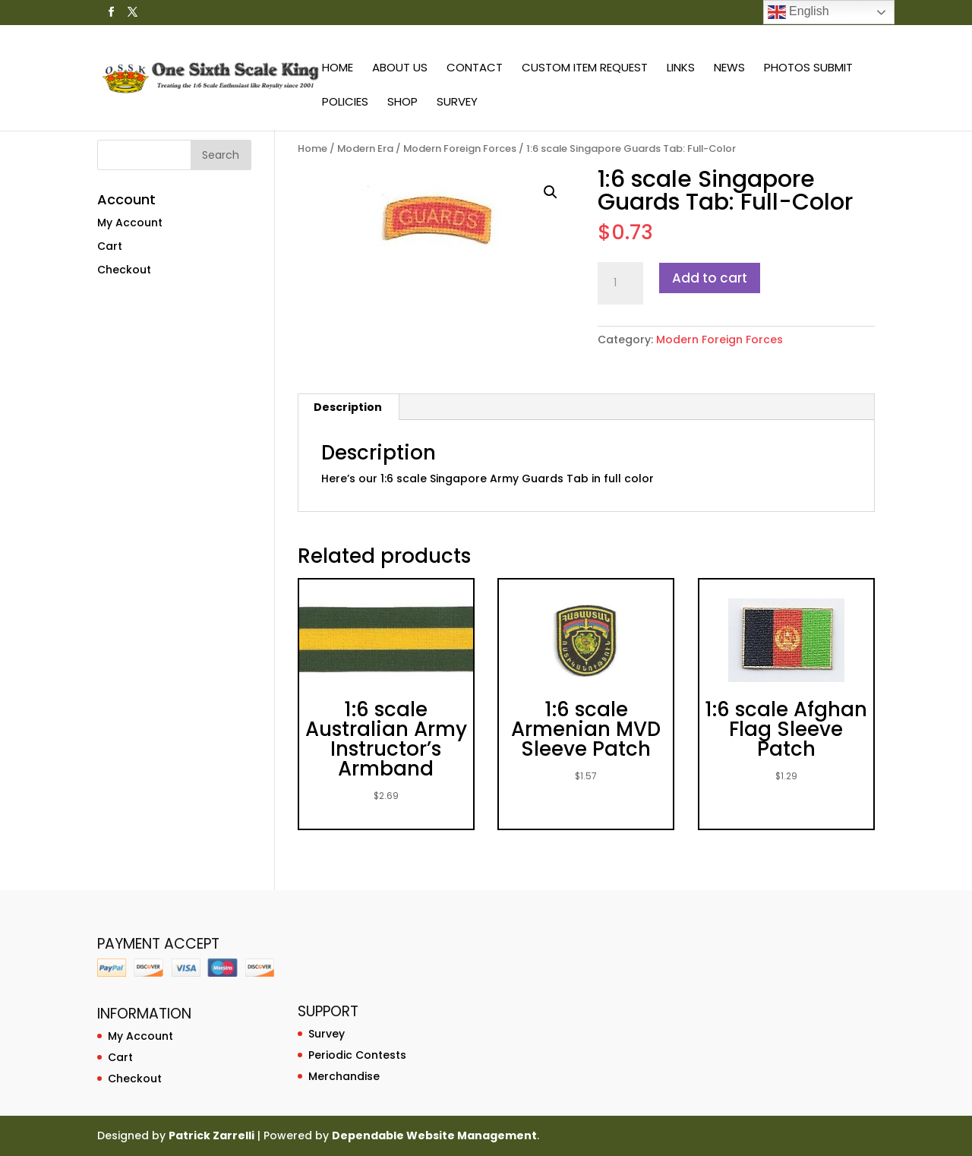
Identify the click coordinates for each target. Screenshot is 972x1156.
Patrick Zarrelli (211, 1135)
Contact (475, 68)
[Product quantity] (620, 283)
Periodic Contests (357, 1055)
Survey (457, 102)
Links (681, 68)
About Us (400, 68)
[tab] (348, 407)
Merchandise (344, 1076)
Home (337, 68)
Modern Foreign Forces (459, 148)
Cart (109, 246)
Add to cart (709, 278)
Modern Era (365, 148)
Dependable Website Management (434, 1135)
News (729, 68)
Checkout (124, 269)
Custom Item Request (585, 68)
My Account (130, 222)
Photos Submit (808, 68)
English (798, 12)
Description (348, 407)
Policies (345, 102)
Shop (402, 102)
